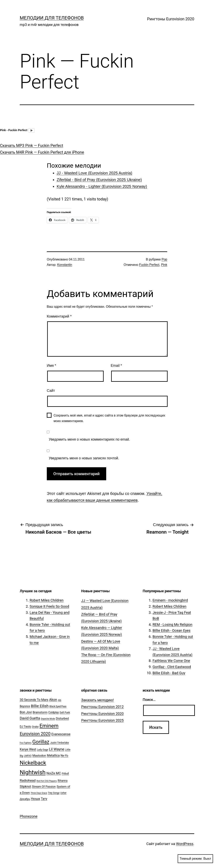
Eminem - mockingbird (170, 600)
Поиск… (149, 700)
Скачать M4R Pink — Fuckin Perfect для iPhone (42, 152)
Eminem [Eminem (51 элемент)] (48, 726)
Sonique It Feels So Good (49, 606)
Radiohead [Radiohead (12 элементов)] (28, 780)
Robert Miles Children (47, 600)
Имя (51, 366)
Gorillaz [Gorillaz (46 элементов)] (40, 742)
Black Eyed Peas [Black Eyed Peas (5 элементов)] (57, 706)
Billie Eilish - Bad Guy (169, 673)
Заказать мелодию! (97, 700)
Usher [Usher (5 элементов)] (63, 793)
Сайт (51, 391)
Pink (164, 264)
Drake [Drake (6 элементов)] (35, 726)
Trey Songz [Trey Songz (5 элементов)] (53, 793)
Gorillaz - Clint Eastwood (172, 667)
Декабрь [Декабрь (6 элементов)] (25, 798)
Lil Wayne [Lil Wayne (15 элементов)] (56, 749)
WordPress (184, 844)
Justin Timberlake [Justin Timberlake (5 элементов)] (59, 742)
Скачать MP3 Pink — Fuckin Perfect (31, 145)
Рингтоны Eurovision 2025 (102, 720)
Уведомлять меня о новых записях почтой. (84, 458)
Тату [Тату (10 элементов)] (44, 799)
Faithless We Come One (171, 661)
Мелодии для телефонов (52, 18)
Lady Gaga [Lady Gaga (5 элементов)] (42, 749)
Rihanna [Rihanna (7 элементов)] (63, 780)
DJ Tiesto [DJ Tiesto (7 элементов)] (25, 726)
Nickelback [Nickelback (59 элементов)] (33, 763)
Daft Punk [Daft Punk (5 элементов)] (65, 712)
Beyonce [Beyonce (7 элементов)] (25, 706)
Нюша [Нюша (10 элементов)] (35, 799)
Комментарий (59, 316)
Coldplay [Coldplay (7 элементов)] (53, 712)
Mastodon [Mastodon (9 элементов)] (39, 755)
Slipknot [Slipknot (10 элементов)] (25, 786)
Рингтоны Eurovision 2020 (170, 19)
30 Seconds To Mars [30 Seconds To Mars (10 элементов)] (34, 700)
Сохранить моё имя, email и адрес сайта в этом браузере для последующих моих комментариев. (109, 418)
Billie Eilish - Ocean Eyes (172, 630)
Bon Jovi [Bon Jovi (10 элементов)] (26, 712)
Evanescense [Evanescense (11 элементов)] (60, 734)
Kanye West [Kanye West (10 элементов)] (28, 749)
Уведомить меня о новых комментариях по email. (89, 439)
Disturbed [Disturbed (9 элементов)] (62, 718)
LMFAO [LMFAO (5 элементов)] (27, 755)
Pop (164, 259)
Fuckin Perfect (149, 264)
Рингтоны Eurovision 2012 (102, 707)
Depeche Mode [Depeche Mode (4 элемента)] (48, 718)
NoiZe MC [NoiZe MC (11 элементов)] (53, 773)
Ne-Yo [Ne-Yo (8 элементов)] (64, 755)
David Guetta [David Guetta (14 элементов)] (30, 718)
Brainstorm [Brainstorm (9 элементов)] (40, 712)
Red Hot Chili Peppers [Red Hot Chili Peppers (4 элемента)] (47, 781)
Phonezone (29, 816)
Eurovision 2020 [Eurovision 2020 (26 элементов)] (35, 733)
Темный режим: (195, 858)
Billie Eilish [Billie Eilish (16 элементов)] (40, 706)
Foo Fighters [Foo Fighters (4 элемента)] (25, 743)
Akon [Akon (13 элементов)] (53, 700)
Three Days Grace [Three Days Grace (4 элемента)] (39, 793)
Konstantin (64, 264)
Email (116, 366)
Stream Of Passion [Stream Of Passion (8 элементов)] (44, 786)
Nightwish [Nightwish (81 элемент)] (33, 772)
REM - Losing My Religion (172, 624)
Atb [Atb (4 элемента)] (59, 700)
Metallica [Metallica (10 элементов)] (53, 755)
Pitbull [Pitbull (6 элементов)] (65, 773)
